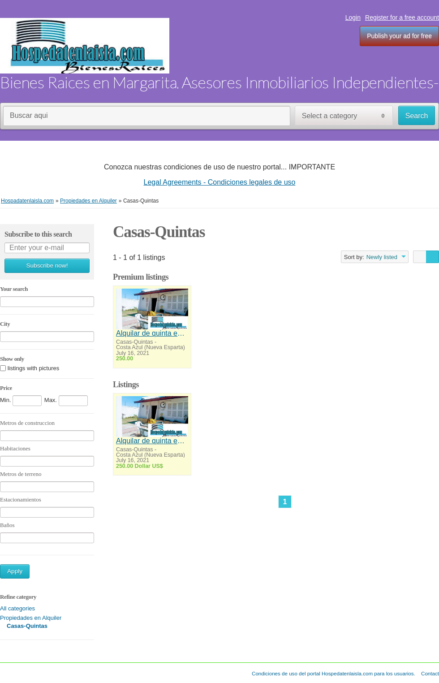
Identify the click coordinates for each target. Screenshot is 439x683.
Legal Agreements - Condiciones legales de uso (220, 182)
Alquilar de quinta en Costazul (152, 333)
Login (353, 17)
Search (416, 116)
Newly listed (381, 257)
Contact (430, 673)
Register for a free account (402, 17)
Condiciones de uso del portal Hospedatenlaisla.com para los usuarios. (333, 673)
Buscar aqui (29, 115)
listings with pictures (34, 368)
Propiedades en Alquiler (30, 617)
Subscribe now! (47, 265)
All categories (17, 608)
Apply (14, 571)
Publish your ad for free (399, 35)
